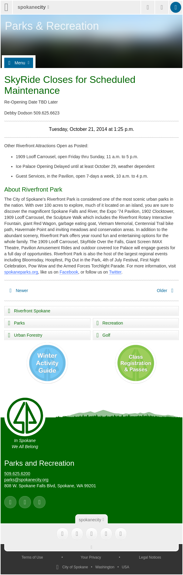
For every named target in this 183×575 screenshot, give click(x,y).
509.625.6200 (17, 473)
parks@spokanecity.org (26, 479)
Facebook (68, 272)
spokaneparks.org (21, 272)
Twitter (115, 272)
